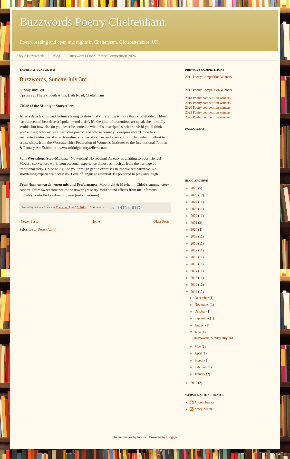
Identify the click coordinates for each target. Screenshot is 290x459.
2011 (194, 292)
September (202, 318)
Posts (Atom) (47, 229)
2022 (194, 216)
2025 (194, 195)
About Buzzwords (30, 56)
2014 (194, 271)
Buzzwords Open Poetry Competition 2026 (102, 56)
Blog (56, 56)
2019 (194, 236)
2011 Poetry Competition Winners (208, 77)
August (199, 325)
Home (96, 221)
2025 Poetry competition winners (208, 117)
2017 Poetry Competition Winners (208, 90)
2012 (194, 285)
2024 (194, 202)
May (198, 346)
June (198, 332)
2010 (194, 383)
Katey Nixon (203, 409)
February (201, 367)
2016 (194, 257)
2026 (194, 188)
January (200, 374)
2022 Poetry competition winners (208, 112)
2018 (194, 243)
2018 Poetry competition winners (208, 98)
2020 (194, 229)
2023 (194, 209)
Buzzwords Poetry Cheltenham (92, 21)
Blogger (171, 437)
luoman (142, 437)
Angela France (204, 402)
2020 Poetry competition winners (208, 107)
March (199, 360)
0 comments (96, 207)
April (198, 353)
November (202, 304)
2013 (194, 278)
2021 (194, 223)
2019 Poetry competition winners (208, 103)
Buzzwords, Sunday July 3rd (53, 79)
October (200, 311)
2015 (194, 264)
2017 (194, 250)
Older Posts (161, 221)
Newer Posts (29, 221)
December (201, 298)
